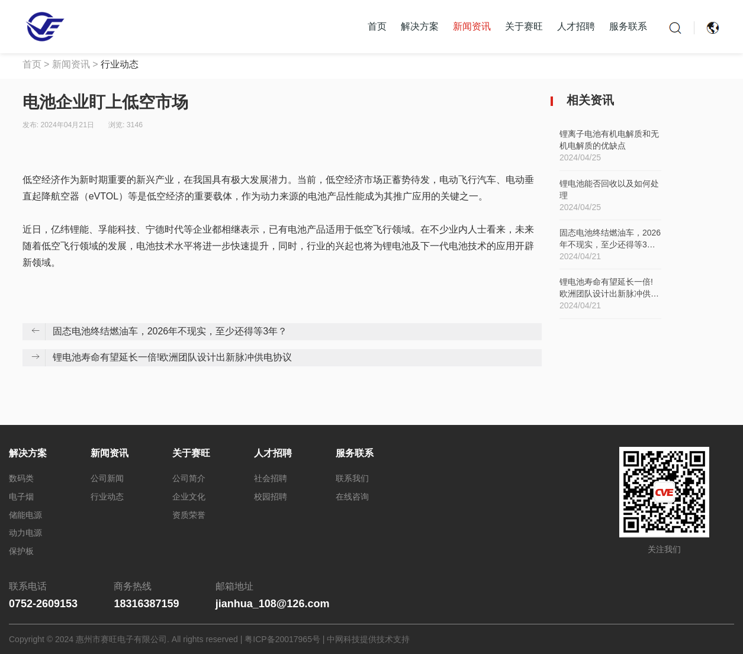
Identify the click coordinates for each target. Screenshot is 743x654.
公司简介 (188, 478)
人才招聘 (576, 26)
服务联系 (628, 26)
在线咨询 (352, 496)
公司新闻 (107, 478)
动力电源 (25, 532)
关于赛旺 (524, 26)
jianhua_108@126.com (272, 604)
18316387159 (146, 604)
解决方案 (420, 26)
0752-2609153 (43, 604)
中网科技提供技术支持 (368, 639)
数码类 (21, 478)
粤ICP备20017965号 (282, 639)
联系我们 (352, 478)
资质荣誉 (188, 515)
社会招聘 (270, 478)
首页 (377, 26)
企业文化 (188, 496)
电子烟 (21, 496)
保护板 (21, 551)
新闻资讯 (472, 26)
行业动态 (120, 64)
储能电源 (25, 515)
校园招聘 (270, 496)
